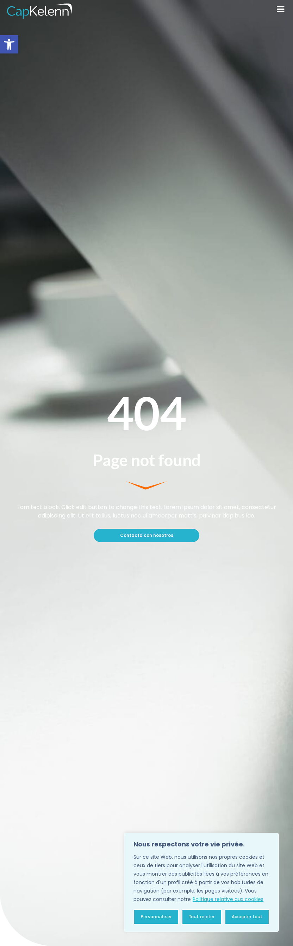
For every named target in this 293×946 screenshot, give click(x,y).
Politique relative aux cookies (228, 899)
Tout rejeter (201, 917)
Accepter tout (247, 917)
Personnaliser (156, 917)
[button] (9, 44)
